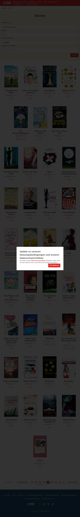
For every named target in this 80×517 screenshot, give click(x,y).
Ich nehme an (54, 265)
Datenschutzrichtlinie (38, 260)
